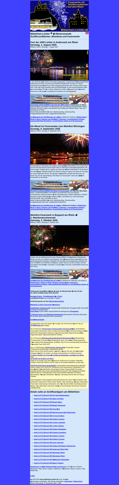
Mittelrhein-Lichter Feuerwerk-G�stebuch (45, 305)
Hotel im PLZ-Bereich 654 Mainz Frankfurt (48, 463)
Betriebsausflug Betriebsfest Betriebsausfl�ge (58, 338)
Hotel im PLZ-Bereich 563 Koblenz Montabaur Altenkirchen (55, 446)
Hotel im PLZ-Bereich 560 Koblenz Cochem (49, 419)
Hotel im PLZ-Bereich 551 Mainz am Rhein (49, 399)
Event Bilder (34, 311)
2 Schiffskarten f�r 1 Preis (52, 296)
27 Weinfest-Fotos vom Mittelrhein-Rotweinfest (47, 314)
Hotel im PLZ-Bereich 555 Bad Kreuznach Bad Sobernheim (54, 412)
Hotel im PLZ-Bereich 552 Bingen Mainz (48, 402)
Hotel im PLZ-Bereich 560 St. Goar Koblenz (49, 416)
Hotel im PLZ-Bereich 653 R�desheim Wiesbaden (51, 459)
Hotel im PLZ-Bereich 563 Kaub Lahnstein (48, 442)
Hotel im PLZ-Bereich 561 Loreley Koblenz (49, 426)
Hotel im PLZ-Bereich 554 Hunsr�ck (47, 409)
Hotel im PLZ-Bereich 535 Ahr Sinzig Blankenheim (51, 395)
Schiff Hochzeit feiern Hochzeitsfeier (44, 365)
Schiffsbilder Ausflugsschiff (40, 308)
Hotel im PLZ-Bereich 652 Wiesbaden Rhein (49, 456)
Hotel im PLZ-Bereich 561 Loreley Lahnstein (49, 422)
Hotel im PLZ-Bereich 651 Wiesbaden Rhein (49, 452)
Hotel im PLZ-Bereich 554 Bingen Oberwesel (49, 405)
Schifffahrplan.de (37, 325)
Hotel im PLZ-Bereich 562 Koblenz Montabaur (50, 429)
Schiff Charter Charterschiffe (55, 347)
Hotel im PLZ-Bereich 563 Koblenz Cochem (49, 439)
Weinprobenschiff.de (56, 301)
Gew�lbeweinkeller (37, 319)
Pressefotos (74, 311)
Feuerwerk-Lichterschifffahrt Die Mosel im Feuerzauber (49, 191)
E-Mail (32, 476)
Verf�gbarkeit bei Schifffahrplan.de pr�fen (45, 117)
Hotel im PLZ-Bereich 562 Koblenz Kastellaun (50, 432)
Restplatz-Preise (36, 296)
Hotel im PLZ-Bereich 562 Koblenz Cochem (49, 436)
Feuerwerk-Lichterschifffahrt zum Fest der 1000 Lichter (49, 105)
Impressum (68, 481)
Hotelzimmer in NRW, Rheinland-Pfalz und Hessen (48, 467)
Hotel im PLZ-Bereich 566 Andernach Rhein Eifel (51, 449)
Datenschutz (78, 481)
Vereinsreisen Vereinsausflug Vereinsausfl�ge (58, 329)
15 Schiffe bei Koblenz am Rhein (42, 358)
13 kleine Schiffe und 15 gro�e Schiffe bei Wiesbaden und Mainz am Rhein (57, 355)
